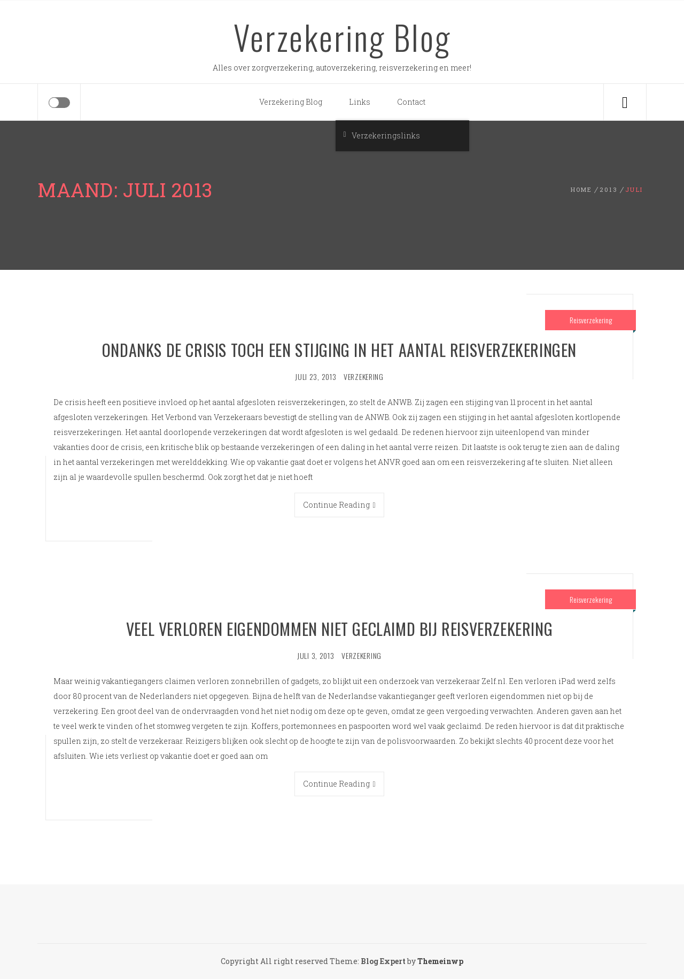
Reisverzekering (591, 319)
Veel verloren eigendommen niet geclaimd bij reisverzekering (339, 629)
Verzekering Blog (342, 36)
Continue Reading (339, 505)
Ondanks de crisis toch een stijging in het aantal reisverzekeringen (339, 350)
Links (359, 102)
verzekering (364, 376)
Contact (411, 102)
